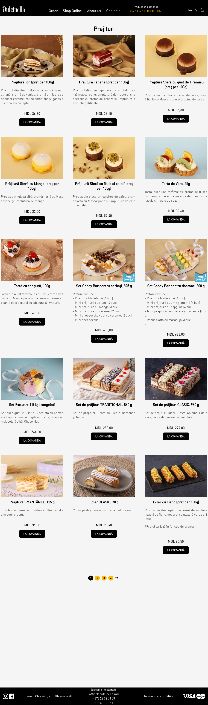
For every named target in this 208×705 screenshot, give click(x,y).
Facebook (11, 696)
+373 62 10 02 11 (104, 703)
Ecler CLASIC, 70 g (104, 502)
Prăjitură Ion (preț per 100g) (32, 82)
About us (94, 10)
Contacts (113, 10)
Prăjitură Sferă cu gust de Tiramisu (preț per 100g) (176, 84)
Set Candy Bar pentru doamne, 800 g (176, 285)
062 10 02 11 (137, 11)
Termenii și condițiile (159, 696)
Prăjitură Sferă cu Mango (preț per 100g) (32, 186)
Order (53, 10)
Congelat (129, 276)
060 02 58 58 (154, 11)
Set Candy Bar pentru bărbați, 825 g (104, 285)
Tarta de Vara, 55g (176, 183)
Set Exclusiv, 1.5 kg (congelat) (32, 404)
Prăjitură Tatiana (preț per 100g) (104, 82)
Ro (190, 10)
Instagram (5, 696)
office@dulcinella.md (104, 694)
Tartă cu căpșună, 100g (32, 285)
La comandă (32, 122)
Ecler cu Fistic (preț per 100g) (176, 502)
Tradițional (129, 395)
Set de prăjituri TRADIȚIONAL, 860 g (104, 404)
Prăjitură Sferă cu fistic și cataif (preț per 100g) (104, 186)
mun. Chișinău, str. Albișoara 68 (49, 696)
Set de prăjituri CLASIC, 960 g (176, 404)
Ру (195, 10)
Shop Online (72, 10)
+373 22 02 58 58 (104, 698)
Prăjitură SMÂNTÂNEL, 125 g (32, 502)
